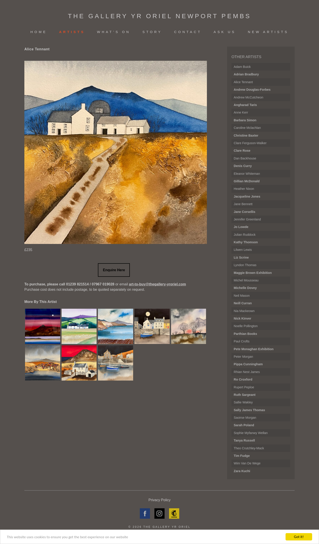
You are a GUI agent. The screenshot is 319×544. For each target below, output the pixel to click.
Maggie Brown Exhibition (253, 273)
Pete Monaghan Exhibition (254, 349)
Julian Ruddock (244, 234)
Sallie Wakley (243, 402)
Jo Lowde (241, 227)
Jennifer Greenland (247, 219)
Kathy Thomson (246, 242)
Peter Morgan (243, 356)
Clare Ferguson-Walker (250, 143)
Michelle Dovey (245, 288)
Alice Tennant (243, 82)
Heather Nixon (244, 188)
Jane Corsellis (244, 212)
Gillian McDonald (247, 181)
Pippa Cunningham (248, 364)
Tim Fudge (242, 456)
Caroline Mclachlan (247, 128)
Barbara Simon (245, 120)
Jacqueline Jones (247, 196)
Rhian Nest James (247, 372)
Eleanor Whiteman (247, 173)
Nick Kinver (242, 318)
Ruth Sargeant (244, 395)
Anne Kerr (241, 112)
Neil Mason (242, 295)
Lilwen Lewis (243, 249)
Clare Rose (242, 150)
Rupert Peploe (244, 387)
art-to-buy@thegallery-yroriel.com (157, 284)
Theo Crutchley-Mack (249, 448)
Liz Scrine (241, 257)
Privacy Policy (159, 500)
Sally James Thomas (249, 410)
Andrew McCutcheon (248, 97)
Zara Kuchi (242, 471)
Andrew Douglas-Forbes (252, 89)
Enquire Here (114, 270)
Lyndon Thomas (245, 265)
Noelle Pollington (246, 326)
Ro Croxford (243, 379)
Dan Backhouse (245, 158)
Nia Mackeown (244, 311)
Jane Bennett (243, 204)
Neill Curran (243, 303)
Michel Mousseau (246, 280)
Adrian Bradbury (246, 74)
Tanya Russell (244, 440)
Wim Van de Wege (247, 463)
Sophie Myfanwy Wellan (251, 433)
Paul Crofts (241, 341)
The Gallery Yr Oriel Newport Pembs (159, 16)
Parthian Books (245, 334)
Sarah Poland (244, 425)
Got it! (299, 536)
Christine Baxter (246, 135)
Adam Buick (242, 67)
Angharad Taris (245, 105)
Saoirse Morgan (245, 417)
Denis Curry (243, 166)
